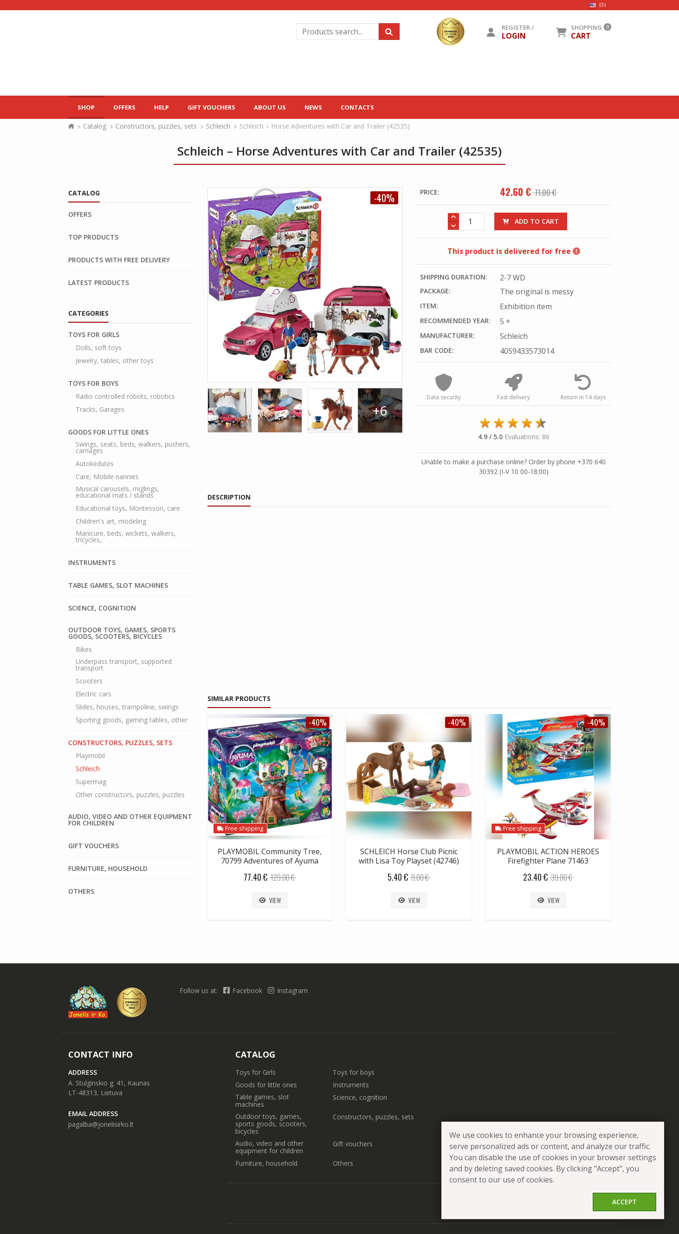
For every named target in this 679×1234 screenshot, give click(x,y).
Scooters (89, 643)
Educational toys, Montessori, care (128, 470)
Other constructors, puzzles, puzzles (130, 756)
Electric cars (93, 656)
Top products (93, 199)
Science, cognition (102, 570)
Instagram (288, 952)
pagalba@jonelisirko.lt (101, 1086)
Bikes (84, 611)
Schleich (218, 88)
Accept (624, 1201)
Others (81, 853)
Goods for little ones (108, 394)
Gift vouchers (211, 64)
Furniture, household (108, 830)
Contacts (357, 64)
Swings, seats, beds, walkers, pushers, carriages (133, 409)
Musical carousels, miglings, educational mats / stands (117, 454)
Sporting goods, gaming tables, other (132, 682)
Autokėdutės (95, 425)
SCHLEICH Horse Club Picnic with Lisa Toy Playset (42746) (409, 818)
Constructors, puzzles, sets (156, 88)
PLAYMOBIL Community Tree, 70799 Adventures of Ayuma (270, 818)
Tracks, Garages (100, 371)
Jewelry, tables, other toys (115, 322)
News (313, 64)
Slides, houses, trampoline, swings (127, 669)
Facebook (243, 952)
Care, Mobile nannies (107, 438)
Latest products (98, 244)
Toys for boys (93, 345)
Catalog (94, 88)
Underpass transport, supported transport (124, 626)
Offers (124, 64)
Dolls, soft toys (99, 309)
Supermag (91, 743)
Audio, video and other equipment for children (130, 781)
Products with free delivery (119, 222)
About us (270, 64)
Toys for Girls (93, 296)
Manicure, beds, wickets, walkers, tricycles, (126, 498)
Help (161, 64)
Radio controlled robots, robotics (125, 358)
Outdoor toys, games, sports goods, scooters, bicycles (121, 595)
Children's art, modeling (111, 483)
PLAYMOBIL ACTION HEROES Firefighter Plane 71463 (548, 818)
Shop (86, 64)
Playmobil (90, 717)
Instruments (92, 524)
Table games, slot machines (118, 547)
